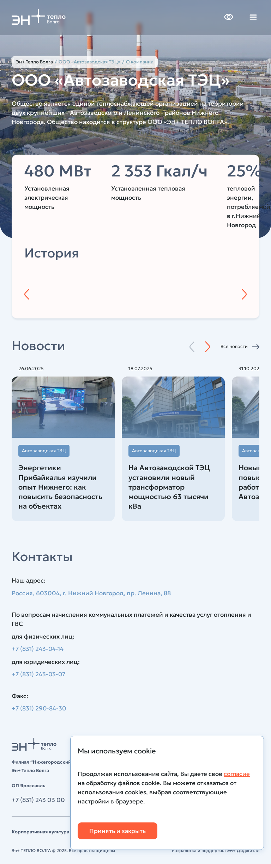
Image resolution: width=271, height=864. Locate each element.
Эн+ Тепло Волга (34, 62)
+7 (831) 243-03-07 (39, 674)
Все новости (234, 346)
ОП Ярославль (28, 786)
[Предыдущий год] (26, 294)
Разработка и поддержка (215, 850)
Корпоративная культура (40, 832)
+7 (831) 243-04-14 (38, 649)
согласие (237, 774)
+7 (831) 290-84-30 (39, 709)
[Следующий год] (244, 294)
